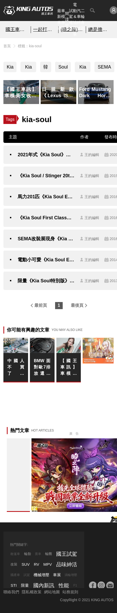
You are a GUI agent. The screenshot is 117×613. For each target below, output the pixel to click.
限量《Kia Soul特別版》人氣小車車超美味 (46, 280)
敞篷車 (15, 554)
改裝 (13, 564)
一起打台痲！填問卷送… (44, 29)
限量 (25, 585)
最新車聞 (59, 19)
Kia (10, 67)
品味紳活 (79, 52)
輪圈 (48, 554)
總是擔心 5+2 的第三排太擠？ (99, 29)
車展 (57, 575)
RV (36, 564)
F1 (75, 585)
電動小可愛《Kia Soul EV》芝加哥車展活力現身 (46, 259)
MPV (47, 564)
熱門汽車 (59, 52)
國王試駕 (66, 554)
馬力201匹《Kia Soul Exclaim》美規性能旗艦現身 (46, 196)
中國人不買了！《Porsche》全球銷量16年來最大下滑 (15, 368)
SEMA (104, 67)
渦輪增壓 (71, 575)
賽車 (38, 554)
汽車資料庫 (63, 52)
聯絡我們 (11, 592)
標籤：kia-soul (29, 46)
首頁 (7, 46)
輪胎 (27, 554)
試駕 (27, 575)
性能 (63, 585)
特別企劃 (83, 52)
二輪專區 (83, 19)
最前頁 (40, 305)
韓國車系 (45, 68)
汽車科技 (79, 19)
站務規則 (70, 592)
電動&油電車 (75, 19)
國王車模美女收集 (17, 29)
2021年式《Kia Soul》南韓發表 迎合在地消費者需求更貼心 (46, 154)
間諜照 (67, 19)
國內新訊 (67, 52)
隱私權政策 (31, 592)
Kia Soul (28, 68)
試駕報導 (71, 19)
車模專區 (63, 19)
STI (13, 585)
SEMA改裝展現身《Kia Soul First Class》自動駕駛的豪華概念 (46, 238)
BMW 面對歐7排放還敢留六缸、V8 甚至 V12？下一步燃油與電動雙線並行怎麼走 (42, 368)
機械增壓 (41, 575)
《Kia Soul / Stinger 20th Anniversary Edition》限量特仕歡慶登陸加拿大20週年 (46, 175)
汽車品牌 (75, 52)
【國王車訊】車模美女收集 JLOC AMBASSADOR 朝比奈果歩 (68, 368)
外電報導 (71, 52)
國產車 (15, 575)
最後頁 (77, 305)
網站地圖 (52, 592)
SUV (26, 564)
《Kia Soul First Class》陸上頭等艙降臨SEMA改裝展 (46, 217)
